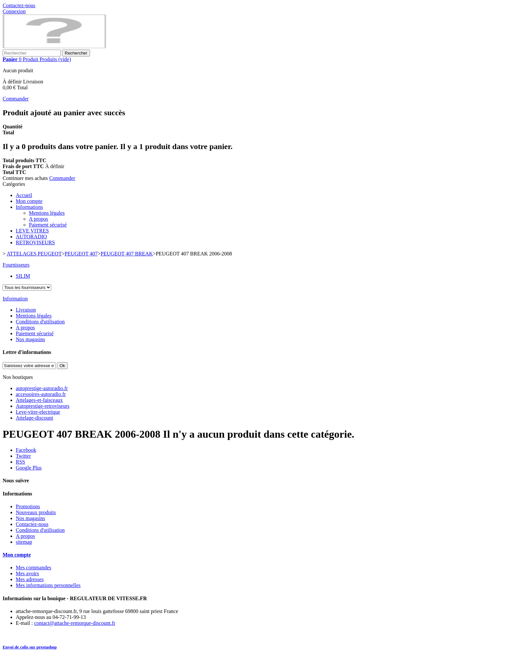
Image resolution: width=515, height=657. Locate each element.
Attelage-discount (34, 418)
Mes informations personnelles (48, 585)
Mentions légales (47, 213)
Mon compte (29, 201)
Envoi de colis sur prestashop (30, 647)
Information (15, 298)
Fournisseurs (16, 265)
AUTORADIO (31, 236)
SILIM (23, 276)
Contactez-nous (19, 5)
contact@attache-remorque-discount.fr (74, 623)
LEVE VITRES (32, 230)
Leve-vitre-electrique (38, 412)
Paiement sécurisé (48, 225)
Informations (29, 207)
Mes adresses (30, 579)
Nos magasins (30, 339)
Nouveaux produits (36, 512)
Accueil (24, 195)
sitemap (24, 542)
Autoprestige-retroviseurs (43, 406)
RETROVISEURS (35, 242)
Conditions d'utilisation (40, 321)
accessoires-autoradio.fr (41, 394)
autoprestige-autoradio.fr (42, 388)
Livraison (26, 310)
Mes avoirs (27, 573)
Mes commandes (33, 567)
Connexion (14, 11)
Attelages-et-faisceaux (39, 400)
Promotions (28, 506)
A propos (38, 219)
